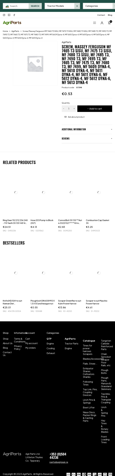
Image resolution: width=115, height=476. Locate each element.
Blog (110, 15)
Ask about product (76, 117)
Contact (101, 15)
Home (5, 31)
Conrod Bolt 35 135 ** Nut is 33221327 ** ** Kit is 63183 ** (70, 223)
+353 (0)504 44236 (58, 455)
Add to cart (95, 108)
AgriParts (15, 31)
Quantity (66, 103)
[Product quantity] (69, 108)
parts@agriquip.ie (59, 462)
